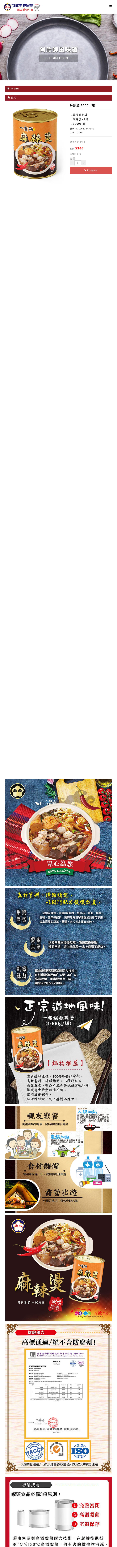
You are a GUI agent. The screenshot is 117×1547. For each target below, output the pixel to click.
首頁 (12, 97)
